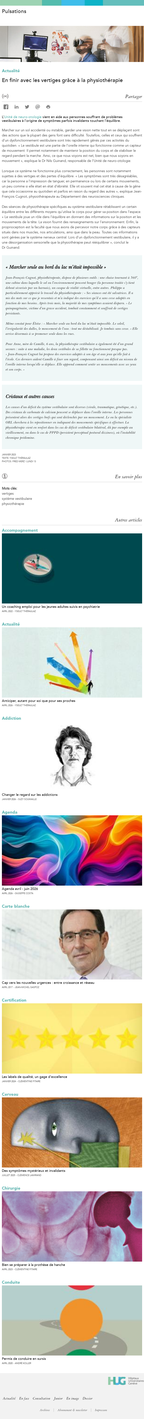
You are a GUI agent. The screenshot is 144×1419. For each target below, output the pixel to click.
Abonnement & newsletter (72, 1410)
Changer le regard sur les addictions (30, 794)
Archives (45, 1410)
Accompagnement (20, 530)
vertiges (8, 493)
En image (72, 1398)
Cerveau (10, 1094)
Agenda (9, 812)
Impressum (101, 1410)
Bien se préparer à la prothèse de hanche (33, 1265)
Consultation (41, 1398)
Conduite (11, 1282)
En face (24, 1398)
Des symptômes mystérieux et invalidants (33, 1170)
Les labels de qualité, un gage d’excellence (34, 1077)
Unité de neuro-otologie (23, 117)
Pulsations (14, 11)
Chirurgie (11, 1188)
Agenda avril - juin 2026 (20, 889)
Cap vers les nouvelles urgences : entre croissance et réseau (48, 982)
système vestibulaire (17, 499)
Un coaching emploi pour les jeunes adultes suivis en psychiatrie (51, 606)
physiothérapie (13, 504)
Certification (14, 1000)
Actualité (11, 70)
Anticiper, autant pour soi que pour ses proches (38, 701)
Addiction (11, 718)
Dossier (87, 1398)
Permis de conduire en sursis (24, 1358)
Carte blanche (16, 906)
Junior (58, 1398)
